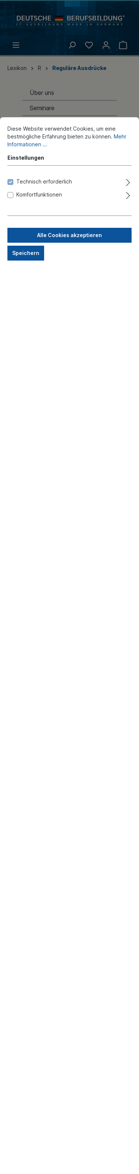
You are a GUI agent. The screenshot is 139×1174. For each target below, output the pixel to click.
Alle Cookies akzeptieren (69, 376)
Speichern (25, 394)
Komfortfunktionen (39, 336)
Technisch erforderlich (44, 323)
